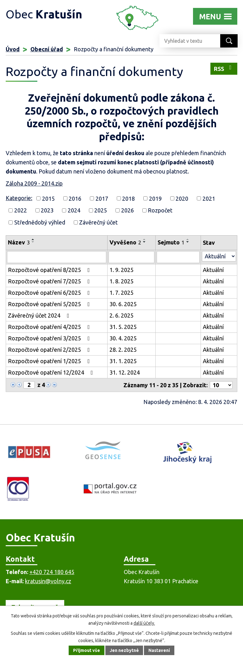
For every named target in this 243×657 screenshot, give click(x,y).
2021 (208, 198)
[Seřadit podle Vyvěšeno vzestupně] (144, 239)
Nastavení (159, 650)
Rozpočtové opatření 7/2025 (50, 281)
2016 (75, 198)
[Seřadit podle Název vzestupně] (33, 239)
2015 (48, 198)
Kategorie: (19, 198)
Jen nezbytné (124, 650)
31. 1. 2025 (123, 361)
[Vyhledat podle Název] (56, 257)
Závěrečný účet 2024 (40, 315)
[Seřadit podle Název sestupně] (33, 242)
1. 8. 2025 (121, 281)
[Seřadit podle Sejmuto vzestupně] (187, 239)
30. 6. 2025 (123, 304)
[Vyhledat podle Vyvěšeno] (131, 257)
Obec (44, 14)
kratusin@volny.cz (48, 581)
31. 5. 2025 (123, 327)
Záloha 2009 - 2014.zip (34, 183)
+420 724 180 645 (51, 572)
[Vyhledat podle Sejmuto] (178, 257)
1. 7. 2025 (121, 292)
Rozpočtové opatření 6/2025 (50, 292)
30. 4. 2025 (123, 338)
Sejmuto (171, 242)
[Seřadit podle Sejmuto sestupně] (187, 242)
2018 (128, 198)
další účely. (144, 623)
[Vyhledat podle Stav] (219, 256)
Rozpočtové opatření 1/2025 (50, 361)
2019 (155, 198)
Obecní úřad (46, 49)
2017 (102, 198)
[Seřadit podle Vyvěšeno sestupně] (144, 242)
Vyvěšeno (125, 242)
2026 (127, 210)
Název (19, 242)
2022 (20, 210)
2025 (100, 210)
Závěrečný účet (98, 222)
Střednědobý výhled (39, 222)
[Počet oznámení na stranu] (221, 385)
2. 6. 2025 (121, 315)
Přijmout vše (86, 650)
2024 (74, 210)
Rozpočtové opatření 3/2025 (50, 338)
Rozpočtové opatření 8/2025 (50, 270)
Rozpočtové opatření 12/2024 (52, 372)
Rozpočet (160, 210)
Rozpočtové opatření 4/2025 (50, 327)
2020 (182, 198)
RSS (224, 68)
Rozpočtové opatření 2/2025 (50, 349)
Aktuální (213, 270)
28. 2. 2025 (123, 349)
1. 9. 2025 (121, 270)
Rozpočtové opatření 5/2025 (50, 304)
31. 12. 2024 (124, 372)
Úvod (13, 49)
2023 (47, 210)
